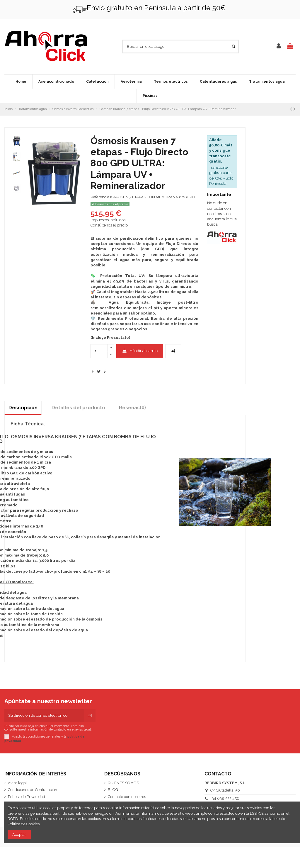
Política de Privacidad (26, 796)
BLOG (113, 789)
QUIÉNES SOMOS (123, 783)
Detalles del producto (78, 407)
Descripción (23, 407)
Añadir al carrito (139, 351)
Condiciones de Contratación (32, 789)
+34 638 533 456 (224, 798)
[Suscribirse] (90, 715)
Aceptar (19, 834)
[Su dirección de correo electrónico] (44, 715)
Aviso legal (17, 783)
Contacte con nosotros (127, 796)
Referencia (100, 197)
